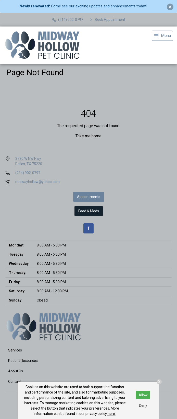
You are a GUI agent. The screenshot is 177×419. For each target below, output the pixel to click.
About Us (15, 371)
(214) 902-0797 (27, 173)
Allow (143, 395)
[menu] (162, 36)
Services (15, 350)
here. (112, 414)
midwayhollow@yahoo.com (37, 182)
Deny (143, 405)
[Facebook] (88, 228)
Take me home (88, 136)
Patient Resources (23, 361)
